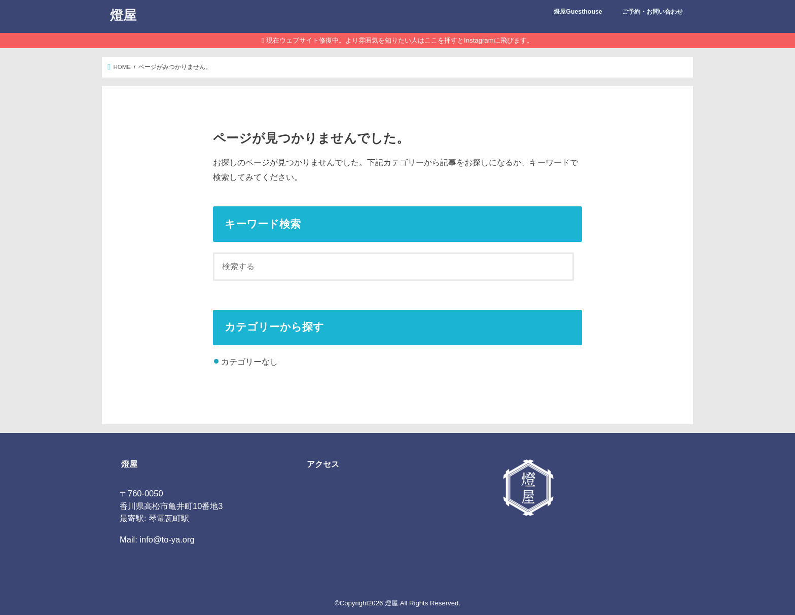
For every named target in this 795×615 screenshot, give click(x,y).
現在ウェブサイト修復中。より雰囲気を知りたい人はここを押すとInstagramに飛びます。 (399, 40)
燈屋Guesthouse (578, 11)
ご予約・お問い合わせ (652, 11)
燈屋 (123, 14)
